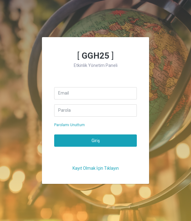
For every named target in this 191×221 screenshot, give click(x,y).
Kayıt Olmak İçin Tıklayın (96, 168)
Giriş (96, 140)
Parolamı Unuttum (69, 125)
